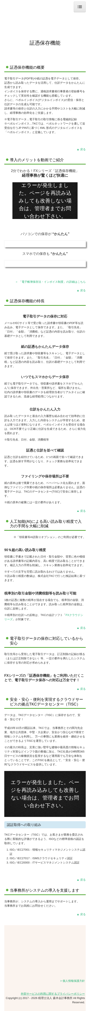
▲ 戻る (81, 149)
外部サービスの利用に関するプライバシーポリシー (53, 993)
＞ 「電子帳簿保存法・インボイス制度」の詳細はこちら (50, 281)
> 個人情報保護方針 (72, 980)
